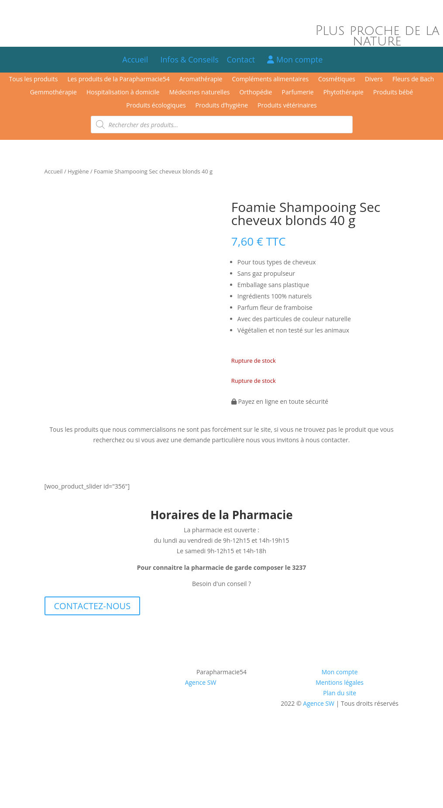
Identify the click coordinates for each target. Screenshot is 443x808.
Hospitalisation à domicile (123, 92)
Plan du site (339, 694)
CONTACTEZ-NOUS (92, 608)
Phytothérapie (343, 92)
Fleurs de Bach (413, 79)
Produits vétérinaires (287, 105)
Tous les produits (33, 79)
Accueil (135, 59)
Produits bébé (393, 92)
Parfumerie (297, 92)
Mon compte (295, 59)
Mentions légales (340, 684)
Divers (374, 79)
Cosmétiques (336, 79)
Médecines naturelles (199, 92)
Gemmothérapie (53, 92)
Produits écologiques (155, 105)
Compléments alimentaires (270, 79)
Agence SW (200, 684)
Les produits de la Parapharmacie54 (118, 79)
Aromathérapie (201, 79)
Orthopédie (255, 92)
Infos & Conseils (189, 59)
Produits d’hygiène (222, 105)
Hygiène (78, 171)
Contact (245, 59)
